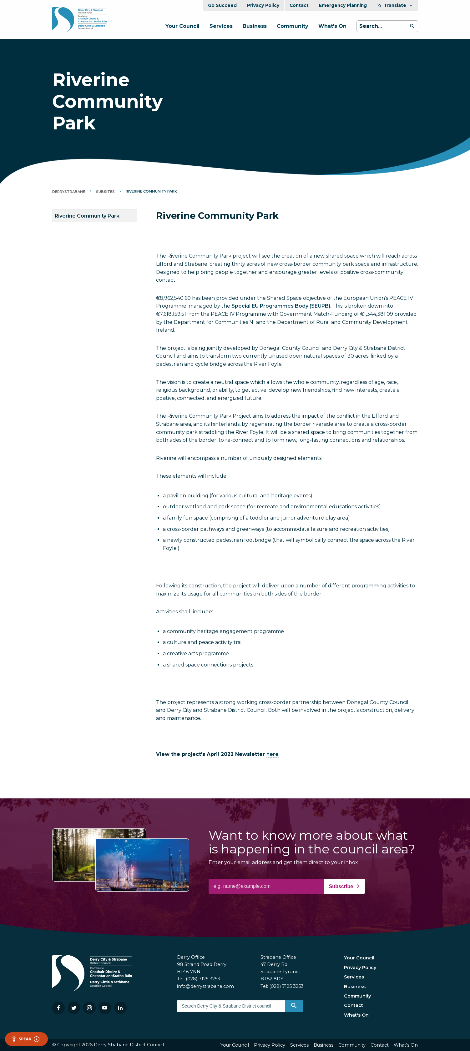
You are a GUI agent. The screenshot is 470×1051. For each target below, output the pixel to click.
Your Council (182, 26)
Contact (299, 5)
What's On (332, 26)
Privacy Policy (263, 5)
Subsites (105, 191)
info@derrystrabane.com (205, 986)
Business (255, 26)
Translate (395, 5)
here (272, 754)
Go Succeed (222, 5)
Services (221, 26)
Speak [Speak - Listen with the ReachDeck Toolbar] (25, 1039)
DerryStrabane (68, 191)
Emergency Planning (343, 5)
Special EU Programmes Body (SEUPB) (280, 306)
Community (292, 26)
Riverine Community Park (87, 216)
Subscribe (344, 886)
